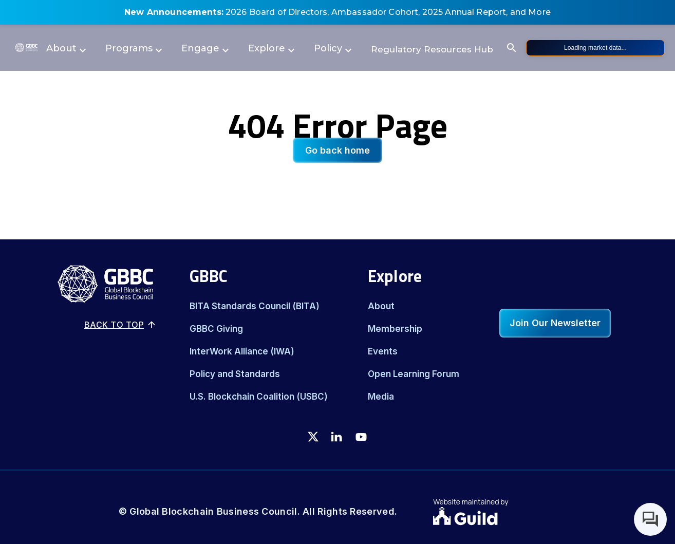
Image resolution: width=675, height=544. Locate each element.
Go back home (337, 150)
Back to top (120, 324)
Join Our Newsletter (555, 322)
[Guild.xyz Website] (494, 517)
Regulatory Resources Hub (432, 49)
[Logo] (26, 47)
